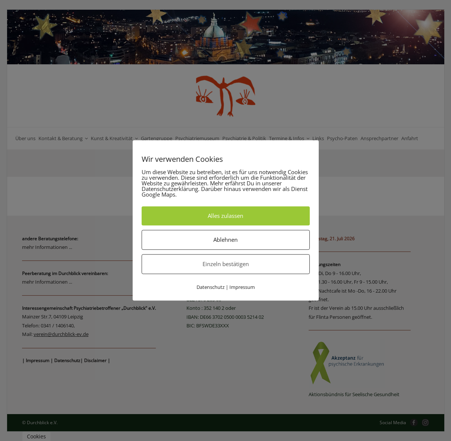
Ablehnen (225, 239)
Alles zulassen (225, 215)
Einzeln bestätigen (226, 264)
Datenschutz (211, 287)
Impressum (242, 287)
